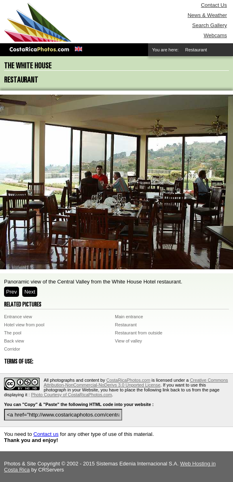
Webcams (215, 35)
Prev (11, 292)
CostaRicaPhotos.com (128, 380)
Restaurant (126, 324)
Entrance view (18, 316)
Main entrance (129, 316)
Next (29, 292)
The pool (12, 332)
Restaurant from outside (138, 332)
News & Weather (207, 15)
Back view (14, 340)
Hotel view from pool (24, 324)
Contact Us (214, 5)
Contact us (46, 434)
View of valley (128, 340)
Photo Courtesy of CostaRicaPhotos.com (71, 394)
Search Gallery (209, 25)
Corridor (12, 349)
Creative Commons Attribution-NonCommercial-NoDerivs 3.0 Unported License (136, 382)
